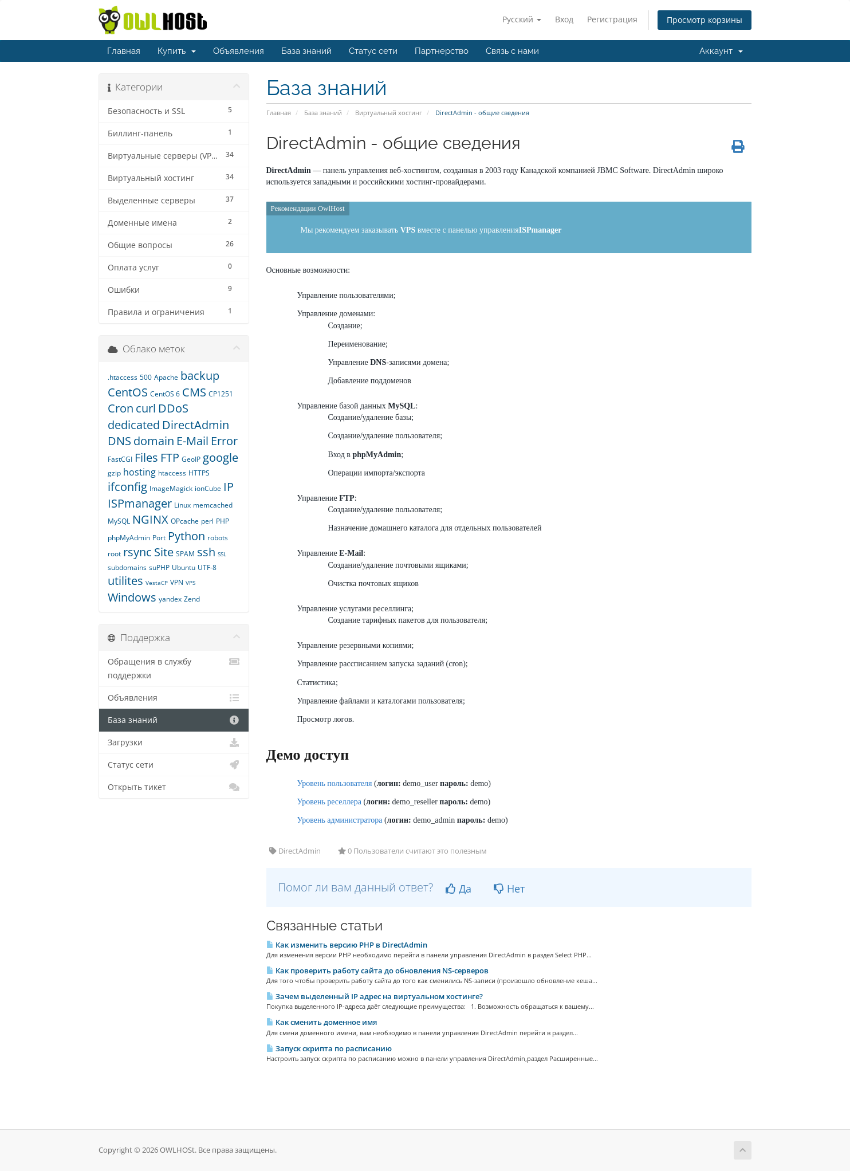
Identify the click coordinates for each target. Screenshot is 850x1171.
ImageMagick (170, 488)
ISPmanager (140, 503)
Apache (166, 377)
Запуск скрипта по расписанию (329, 1048)
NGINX (150, 519)
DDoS (173, 408)
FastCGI (120, 459)
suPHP (159, 567)
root (114, 554)
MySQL (119, 521)
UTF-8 (207, 567)
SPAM (185, 554)
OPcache (185, 521)
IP (228, 486)
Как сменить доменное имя (321, 1022)
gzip (114, 473)
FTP (169, 457)
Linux (182, 505)
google (220, 457)
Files (146, 457)
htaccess (172, 473)
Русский (521, 19)
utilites (125, 580)
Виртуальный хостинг (388, 112)
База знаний (306, 51)
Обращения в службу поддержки (174, 668)
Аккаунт (721, 51)
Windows (132, 597)
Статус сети (373, 51)
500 (146, 377)
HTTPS (199, 473)
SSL (222, 554)
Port (159, 538)
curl (146, 408)
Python (186, 536)
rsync (137, 552)
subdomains (127, 567)
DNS (119, 441)
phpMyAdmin (129, 538)
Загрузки (174, 742)
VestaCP (156, 583)
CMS (194, 392)
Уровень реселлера (329, 801)
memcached (213, 505)
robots (217, 538)
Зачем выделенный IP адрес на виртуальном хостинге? (374, 996)
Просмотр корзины (704, 19)
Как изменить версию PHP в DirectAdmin (346, 945)
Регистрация (612, 19)
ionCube (208, 488)
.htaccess (122, 377)
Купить (177, 51)
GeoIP (191, 459)
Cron (120, 408)
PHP (222, 521)
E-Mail (192, 441)
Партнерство (442, 51)
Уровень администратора (340, 820)
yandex (170, 599)
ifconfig (127, 486)
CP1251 (220, 394)
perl (207, 521)
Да (458, 888)
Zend (192, 599)
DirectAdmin (195, 425)
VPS (190, 583)
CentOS (128, 392)
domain (153, 441)
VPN (176, 582)
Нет (509, 888)
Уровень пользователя (334, 783)
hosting (139, 472)
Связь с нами (512, 51)
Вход (564, 19)
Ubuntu (183, 567)
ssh (206, 552)
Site (164, 552)
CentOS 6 (165, 394)
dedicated (134, 425)
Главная (123, 51)
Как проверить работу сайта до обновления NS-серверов (377, 970)
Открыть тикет (174, 787)
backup (199, 375)
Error (224, 441)
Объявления (238, 51)
